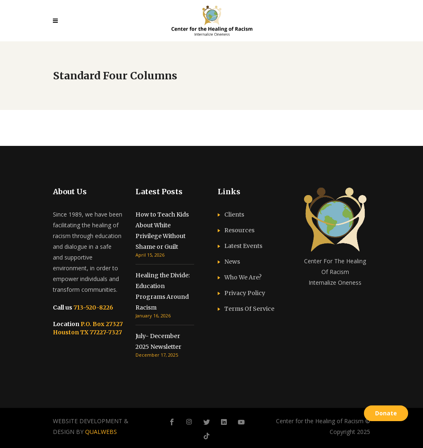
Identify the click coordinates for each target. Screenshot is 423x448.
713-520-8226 (92, 307)
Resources (239, 230)
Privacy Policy (244, 293)
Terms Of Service (249, 308)
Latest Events (243, 246)
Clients (234, 214)
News (232, 261)
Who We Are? (242, 277)
